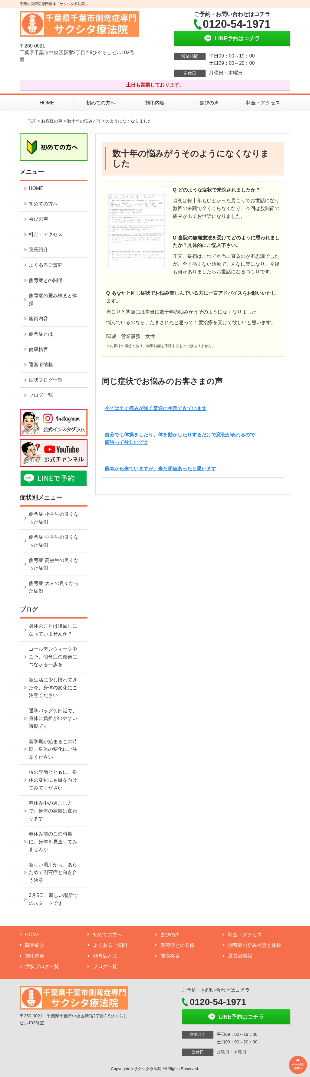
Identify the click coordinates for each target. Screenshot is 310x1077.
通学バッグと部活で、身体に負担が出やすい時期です (53, 718)
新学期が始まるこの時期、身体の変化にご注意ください (53, 749)
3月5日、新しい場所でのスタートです (53, 899)
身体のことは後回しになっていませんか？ (53, 629)
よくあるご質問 (46, 265)
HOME (46, 102)
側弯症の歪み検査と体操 (53, 299)
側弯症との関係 (46, 280)
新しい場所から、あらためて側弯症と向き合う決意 (53, 872)
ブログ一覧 (41, 395)
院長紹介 (38, 249)
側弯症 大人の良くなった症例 (53, 587)
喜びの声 (209, 102)
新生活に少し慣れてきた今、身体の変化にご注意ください (53, 687)
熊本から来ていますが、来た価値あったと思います (160, 468)
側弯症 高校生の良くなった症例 (53, 564)
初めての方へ (100, 102)
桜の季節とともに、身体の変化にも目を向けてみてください (53, 780)
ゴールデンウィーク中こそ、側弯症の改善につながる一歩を (53, 656)
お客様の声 (51, 121)
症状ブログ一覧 (46, 380)
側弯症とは (41, 334)
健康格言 (38, 349)
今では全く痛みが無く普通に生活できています (155, 408)
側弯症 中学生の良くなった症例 (53, 540)
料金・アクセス (263, 102)
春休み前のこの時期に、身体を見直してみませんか (53, 841)
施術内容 (155, 102)
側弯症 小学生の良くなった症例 (53, 517)
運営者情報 (41, 364)
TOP (32, 121)
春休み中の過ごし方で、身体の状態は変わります (53, 810)
